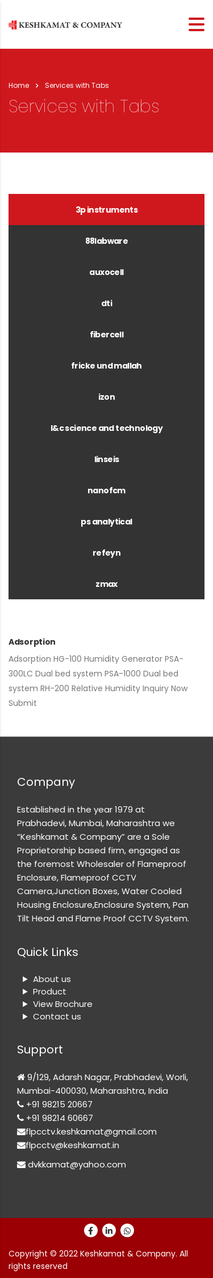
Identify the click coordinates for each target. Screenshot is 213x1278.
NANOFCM (106, 490)
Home (19, 85)
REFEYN (106, 552)
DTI (106, 303)
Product (49, 991)
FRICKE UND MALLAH (106, 365)
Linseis (106, 459)
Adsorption (32, 642)
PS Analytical (106, 521)
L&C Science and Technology (106, 428)
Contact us (57, 1016)
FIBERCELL (107, 334)
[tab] (106, 209)
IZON (106, 397)
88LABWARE (106, 241)
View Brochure (63, 1004)
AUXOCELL (106, 272)
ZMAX (106, 584)
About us (52, 979)
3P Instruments (107, 209)
